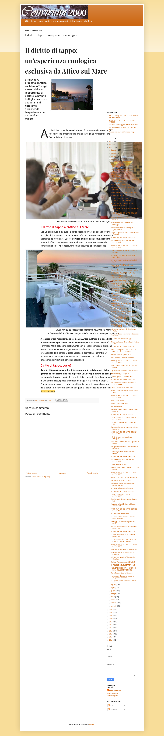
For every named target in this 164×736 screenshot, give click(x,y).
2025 (111, 144)
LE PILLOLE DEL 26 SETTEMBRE (122, 380)
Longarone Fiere (116, 406)
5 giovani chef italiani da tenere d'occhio (124, 370)
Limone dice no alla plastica (120, 184)
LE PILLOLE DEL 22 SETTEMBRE (122, 531)
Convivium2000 (115, 690)
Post (110, 705)
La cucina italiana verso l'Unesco (121, 488)
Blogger (92, 724)
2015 (111, 634)
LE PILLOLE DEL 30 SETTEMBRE (122, 237)
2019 (111, 622)
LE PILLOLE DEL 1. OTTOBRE (121, 195)
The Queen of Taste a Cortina (120, 480)
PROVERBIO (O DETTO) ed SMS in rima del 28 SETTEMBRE (123, 277)
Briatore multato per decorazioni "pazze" (124, 192)
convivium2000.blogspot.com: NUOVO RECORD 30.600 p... (123, 312)
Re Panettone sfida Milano (119, 514)
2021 (111, 616)
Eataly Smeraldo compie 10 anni (121, 281)
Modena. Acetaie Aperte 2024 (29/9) (122, 562)
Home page (62, 473)
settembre (114, 159)
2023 (111, 610)
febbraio (114, 603)
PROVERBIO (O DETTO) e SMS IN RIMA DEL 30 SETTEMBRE (122, 199)
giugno (113, 591)
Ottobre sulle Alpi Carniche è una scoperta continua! (121, 204)
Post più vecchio (92, 473)
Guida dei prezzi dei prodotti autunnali (123, 477)
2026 (111, 141)
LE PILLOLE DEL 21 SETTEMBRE (122, 565)
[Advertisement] (123, 69)
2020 (111, 619)
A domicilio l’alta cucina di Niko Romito (123, 549)
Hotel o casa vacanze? (118, 400)
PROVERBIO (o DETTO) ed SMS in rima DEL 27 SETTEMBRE (124, 317)
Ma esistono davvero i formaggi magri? (122, 132)
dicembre (114, 150)
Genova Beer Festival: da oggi (120, 339)
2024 (111, 147)
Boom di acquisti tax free (118, 403)
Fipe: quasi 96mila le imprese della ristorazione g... (122, 484)
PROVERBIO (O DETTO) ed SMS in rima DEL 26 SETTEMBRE (123, 351)
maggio (113, 594)
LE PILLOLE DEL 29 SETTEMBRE (122, 273)
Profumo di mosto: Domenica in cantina (124, 270)
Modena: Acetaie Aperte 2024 (120, 355)
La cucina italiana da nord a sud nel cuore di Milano (122, 518)
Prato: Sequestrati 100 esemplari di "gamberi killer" (122, 228)
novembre (114, 153)
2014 (111, 637)
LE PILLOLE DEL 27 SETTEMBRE (122, 347)
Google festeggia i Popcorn (119, 373)
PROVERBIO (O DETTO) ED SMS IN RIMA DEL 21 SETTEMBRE (123, 540)
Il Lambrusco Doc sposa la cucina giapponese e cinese (122, 577)
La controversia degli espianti (120, 162)
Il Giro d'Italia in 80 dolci (118, 464)
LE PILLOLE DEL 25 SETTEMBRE (122, 414)
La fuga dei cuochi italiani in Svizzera (123, 581)
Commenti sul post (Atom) (41, 477)
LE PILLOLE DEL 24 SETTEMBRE (122, 456)
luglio (113, 588)
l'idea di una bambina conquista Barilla (123, 321)
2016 (111, 631)
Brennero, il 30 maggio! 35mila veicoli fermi (123, 125)
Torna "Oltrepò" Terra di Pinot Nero (122, 358)
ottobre (113, 156)
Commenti (112, 709)
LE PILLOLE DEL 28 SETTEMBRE (122, 308)
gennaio (114, 606)
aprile (113, 597)
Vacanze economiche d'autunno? (121, 387)
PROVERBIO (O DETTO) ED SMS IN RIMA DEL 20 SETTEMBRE (123, 569)
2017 (111, 628)
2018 (111, 625)
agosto (113, 585)
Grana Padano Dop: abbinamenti (121, 573)
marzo (113, 600)
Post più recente (31, 473)
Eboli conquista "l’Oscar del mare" (122, 377)
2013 (111, 640)
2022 (111, 613)
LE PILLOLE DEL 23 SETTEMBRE (122, 491)
